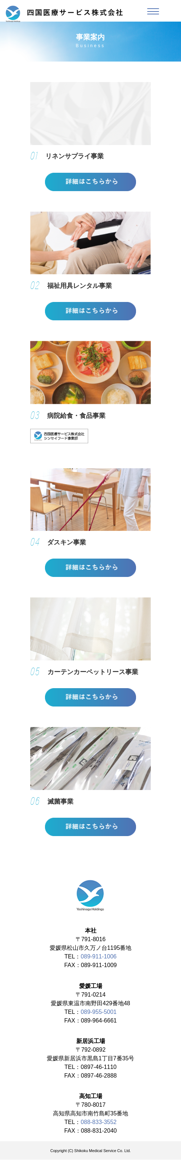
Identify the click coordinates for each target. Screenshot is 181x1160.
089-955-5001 (99, 1012)
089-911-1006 (99, 957)
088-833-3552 (99, 1122)
